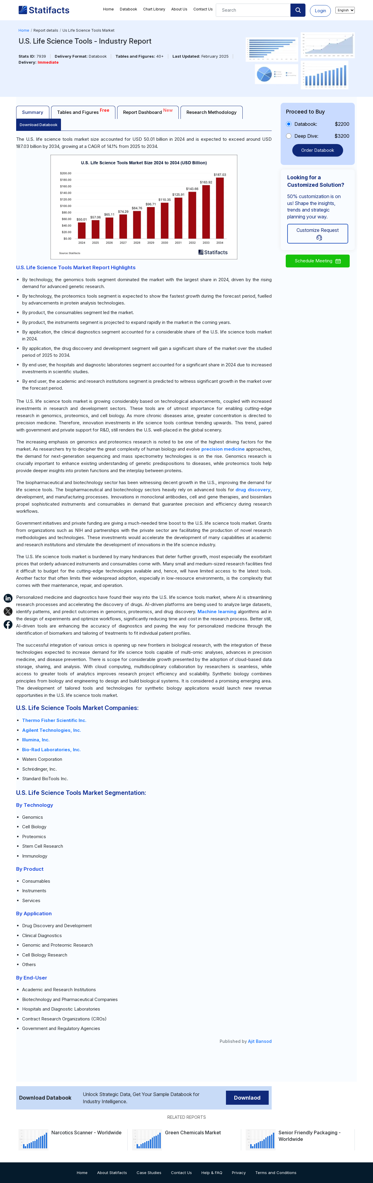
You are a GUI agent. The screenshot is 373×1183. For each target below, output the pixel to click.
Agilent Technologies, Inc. (51, 730)
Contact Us (203, 9)
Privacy (239, 1172)
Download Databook (38, 124)
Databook (128, 9)
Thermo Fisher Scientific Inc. (54, 720)
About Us (179, 9)
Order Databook (317, 150)
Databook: (305, 124)
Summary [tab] (32, 112)
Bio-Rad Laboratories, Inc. (51, 749)
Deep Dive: (306, 136)
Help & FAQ (211, 1172)
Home (108, 9)
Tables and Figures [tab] (83, 111)
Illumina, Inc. (36, 740)
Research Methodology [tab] (211, 112)
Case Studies (149, 1172)
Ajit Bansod (260, 1041)
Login (320, 10)
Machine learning (217, 611)
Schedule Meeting (318, 261)
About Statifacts (112, 1172)
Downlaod (247, 1098)
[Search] (253, 10)
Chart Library (154, 9)
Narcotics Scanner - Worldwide (86, 1132)
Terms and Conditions (275, 1172)
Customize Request (317, 234)
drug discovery (253, 489)
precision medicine (223, 449)
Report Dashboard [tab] (148, 111)
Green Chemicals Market (193, 1132)
